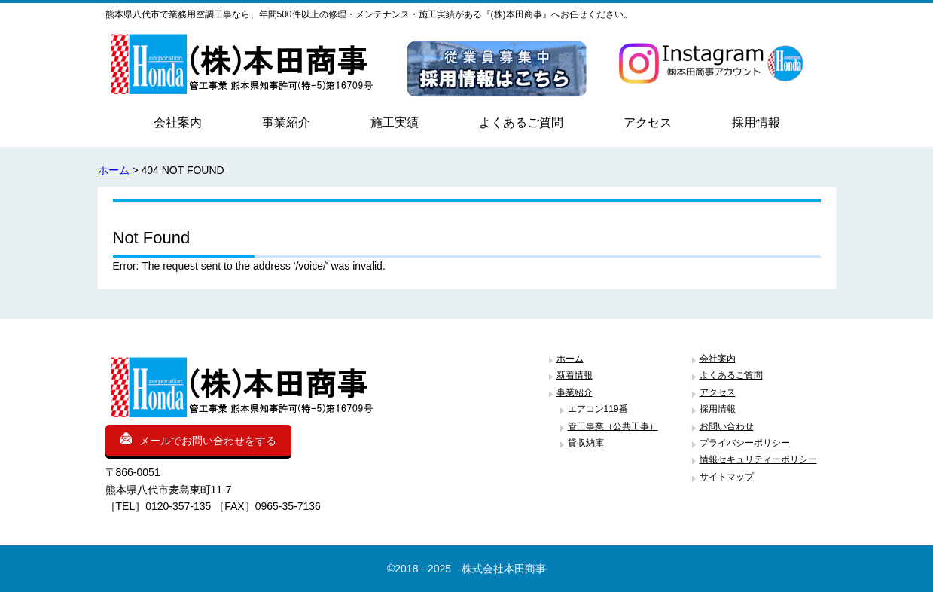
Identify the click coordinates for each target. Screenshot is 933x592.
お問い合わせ (727, 426)
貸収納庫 (586, 443)
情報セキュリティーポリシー (758, 459)
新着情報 (574, 375)
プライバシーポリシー (745, 443)
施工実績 (394, 122)
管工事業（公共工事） (613, 426)
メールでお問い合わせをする (198, 439)
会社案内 (178, 122)
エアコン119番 (598, 409)
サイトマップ (727, 476)
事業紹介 (286, 122)
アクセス (648, 122)
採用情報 (756, 122)
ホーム (114, 170)
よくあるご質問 (521, 122)
